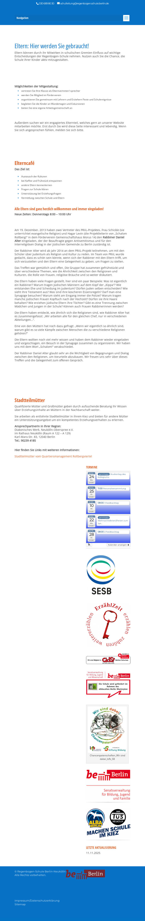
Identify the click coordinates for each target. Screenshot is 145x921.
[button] (89, 544)
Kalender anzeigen (118, 545)
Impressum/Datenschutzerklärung (37, 900)
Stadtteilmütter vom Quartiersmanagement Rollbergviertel (53, 456)
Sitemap (20, 904)
